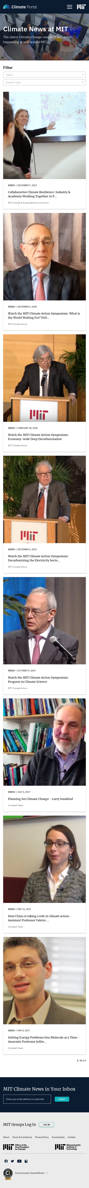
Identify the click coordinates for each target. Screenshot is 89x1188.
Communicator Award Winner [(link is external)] (31, 1173)
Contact (71, 1137)
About (6, 1137)
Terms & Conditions (22, 1137)
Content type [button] (13, 82)
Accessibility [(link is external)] (58, 1137)
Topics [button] (9, 74)
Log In (46, 1124)
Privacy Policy (42, 1137)
